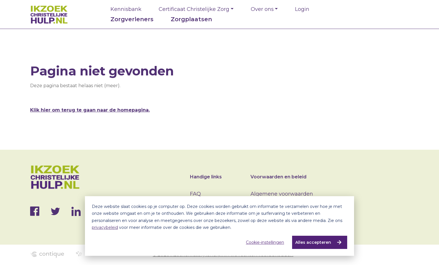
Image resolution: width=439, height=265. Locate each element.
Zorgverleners (132, 19)
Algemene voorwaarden (281, 194)
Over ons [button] (262, 9)
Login (302, 9)
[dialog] (219, 226)
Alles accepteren (313, 242)
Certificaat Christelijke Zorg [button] (194, 9)
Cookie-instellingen (265, 242)
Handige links (206, 177)
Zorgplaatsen (191, 19)
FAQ (195, 194)
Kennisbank (125, 9)
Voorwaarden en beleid (278, 177)
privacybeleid (105, 227)
